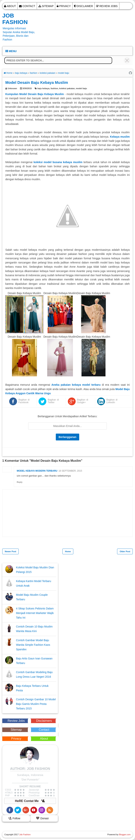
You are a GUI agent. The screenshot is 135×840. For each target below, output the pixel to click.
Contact (27, 6)
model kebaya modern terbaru (37, 471)
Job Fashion (15, 18)
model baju (81, 88)
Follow (14, 818)
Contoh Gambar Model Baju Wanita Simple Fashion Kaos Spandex (33, 645)
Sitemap (46, 6)
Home (68, 551)
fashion (54, 88)
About (10, 6)
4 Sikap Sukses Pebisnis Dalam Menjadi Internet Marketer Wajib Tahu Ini (35, 613)
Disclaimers (44, 720)
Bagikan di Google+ (82, 401)
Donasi (42, 818)
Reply (19, 482)
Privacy (64, 6)
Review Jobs (107, 6)
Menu (11, 51)
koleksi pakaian (67, 88)
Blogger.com (125, 834)
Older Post (125, 551)
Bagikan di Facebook (24, 401)
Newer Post (10, 551)
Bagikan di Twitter (53, 401)
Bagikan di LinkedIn (111, 401)
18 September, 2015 (70, 471)
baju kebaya (44, 88)
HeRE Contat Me (30, 801)
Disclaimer (83, 6)
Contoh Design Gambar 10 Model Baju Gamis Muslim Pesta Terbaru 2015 (36, 704)
